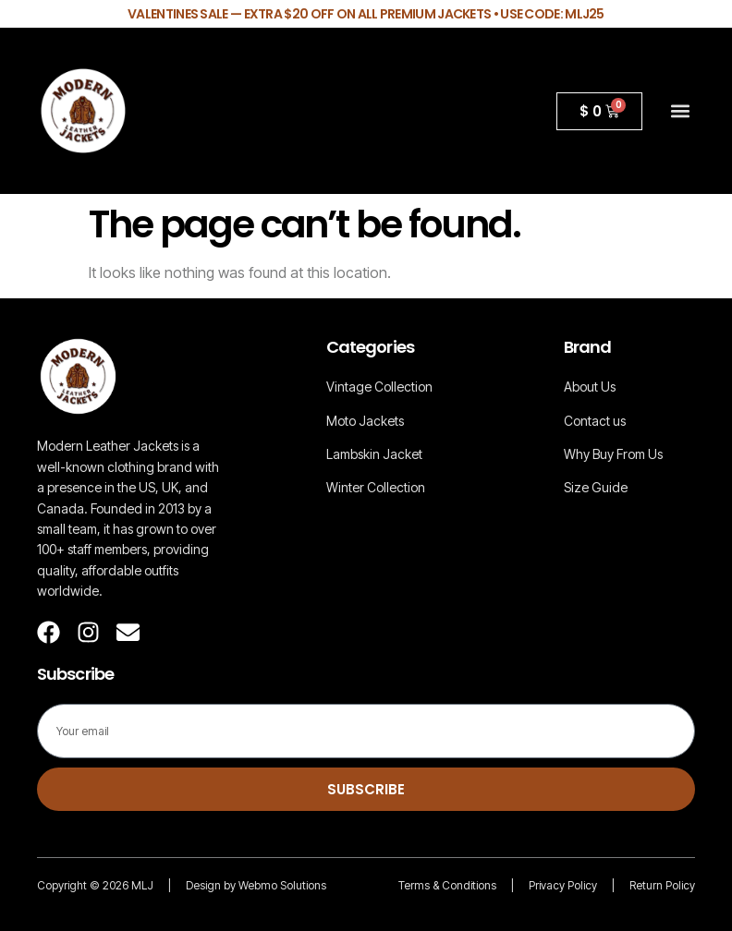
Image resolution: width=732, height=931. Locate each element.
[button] (680, 111)
